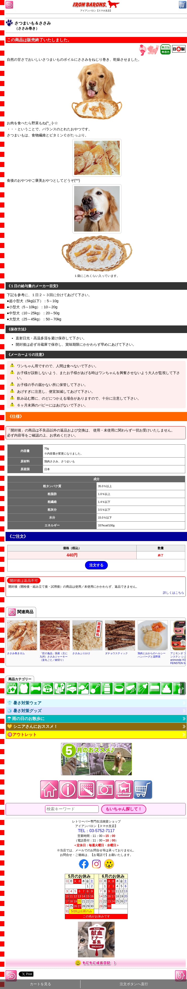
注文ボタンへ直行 (134, 984)
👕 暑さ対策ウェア (24, 703)
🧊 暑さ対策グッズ (24, 711)
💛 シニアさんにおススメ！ (32, 726)
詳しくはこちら (173, 592)
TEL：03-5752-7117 (96, 831)
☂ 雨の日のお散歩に (26, 718)
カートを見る (40, 984)
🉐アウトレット (22, 734)
